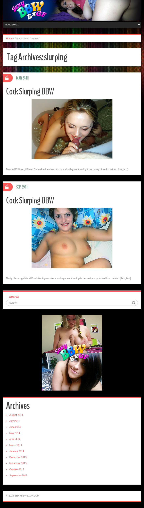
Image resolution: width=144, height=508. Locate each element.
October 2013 (16, 469)
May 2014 (14, 433)
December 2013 (17, 457)
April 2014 (14, 439)
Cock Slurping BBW (30, 91)
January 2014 (16, 451)
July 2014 (14, 421)
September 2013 (18, 475)
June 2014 (15, 427)
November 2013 (17, 463)
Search (14, 296)
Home (9, 38)
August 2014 (16, 415)
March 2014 (15, 445)
